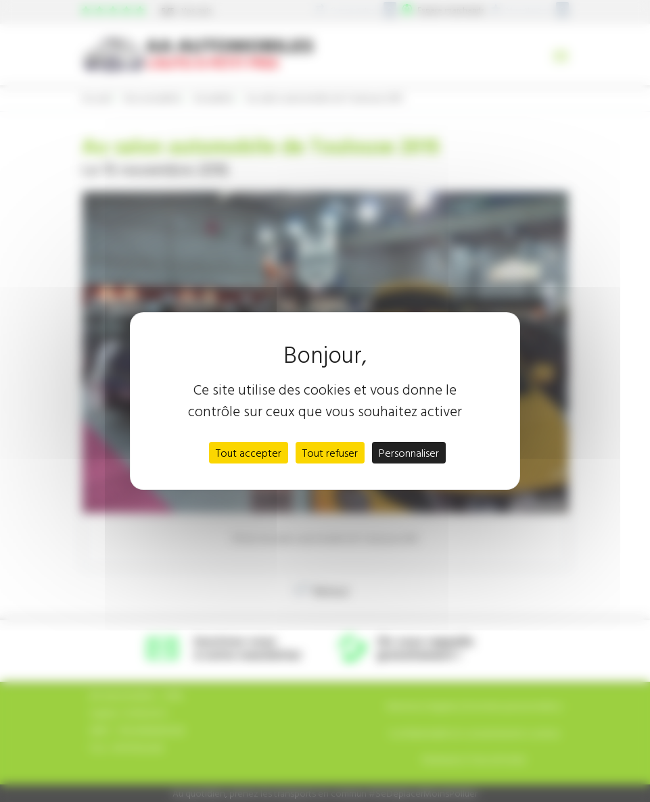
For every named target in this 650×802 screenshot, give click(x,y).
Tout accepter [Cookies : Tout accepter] (248, 453)
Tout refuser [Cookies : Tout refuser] (330, 453)
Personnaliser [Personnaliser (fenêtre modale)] (409, 453)
